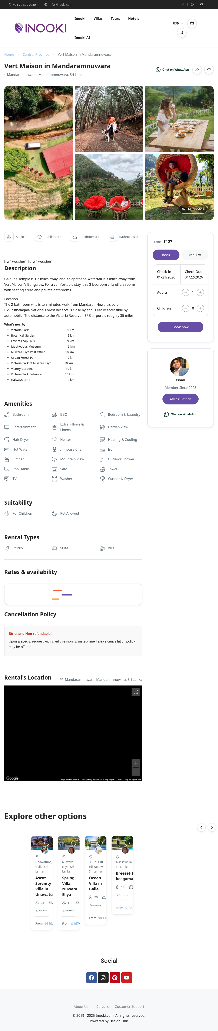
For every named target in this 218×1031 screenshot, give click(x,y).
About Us (85, 1006)
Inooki (80, 18)
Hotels (133, 18)
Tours (115, 18)
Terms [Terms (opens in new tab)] (119, 779)
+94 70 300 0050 (22, 5)
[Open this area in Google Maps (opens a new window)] (12, 778)
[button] (192, 23)
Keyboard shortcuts (70, 779)
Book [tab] (166, 255)
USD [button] (178, 23)
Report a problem (133, 779)
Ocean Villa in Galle (95, 883)
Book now (180, 327)
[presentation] (201, 827)
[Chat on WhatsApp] (172, 69)
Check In (164, 271)
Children (164, 308)
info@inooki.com (58, 5)
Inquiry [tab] (195, 255)
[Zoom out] (136, 772)
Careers (105, 1006)
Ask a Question (180, 399)
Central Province (36, 54)
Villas (98, 18)
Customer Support (129, 1006)
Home (9, 54)
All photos (193, 209)
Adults (162, 292)
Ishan (180, 380)
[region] (73, 733)
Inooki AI (82, 37)
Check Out (193, 271)
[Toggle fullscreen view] (136, 692)
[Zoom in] (136, 763)
